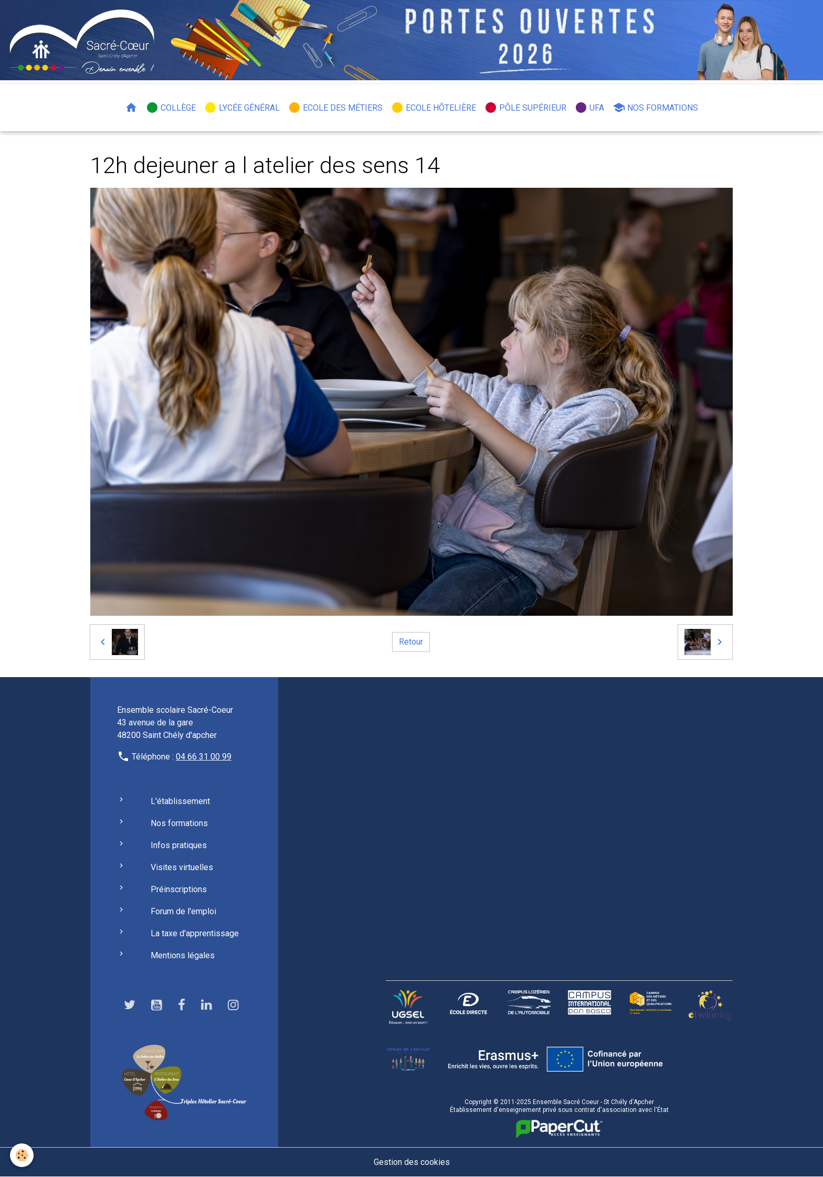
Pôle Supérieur (525, 107)
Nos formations (655, 107)
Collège (171, 107)
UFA (589, 107)
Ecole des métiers (335, 107)
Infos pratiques (179, 845)
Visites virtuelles (182, 867)
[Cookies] (22, 1155)
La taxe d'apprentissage (195, 933)
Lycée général (242, 107)
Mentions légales (183, 955)
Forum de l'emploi (183, 911)
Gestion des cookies (412, 1162)
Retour (411, 642)
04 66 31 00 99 (203, 757)
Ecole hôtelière (433, 107)
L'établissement (180, 801)
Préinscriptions (179, 889)
